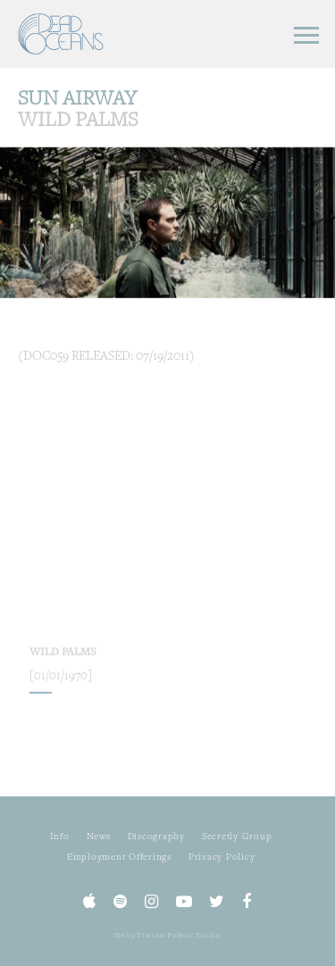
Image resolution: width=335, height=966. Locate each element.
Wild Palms (62, 663)
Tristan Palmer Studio (179, 934)
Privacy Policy (221, 856)
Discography (156, 835)
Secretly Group (237, 835)
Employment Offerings (119, 856)
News (99, 835)
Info (60, 835)
